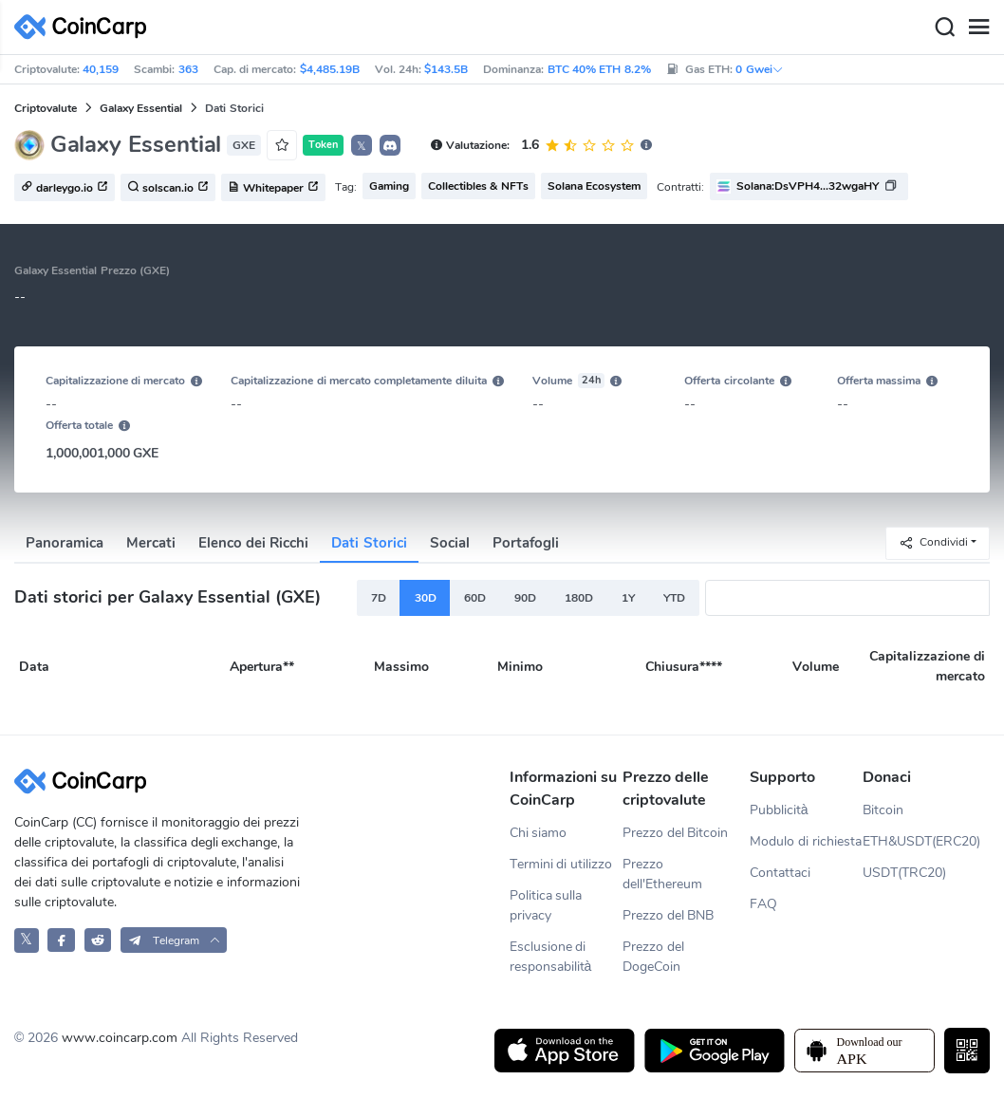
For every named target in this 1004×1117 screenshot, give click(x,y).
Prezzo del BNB (669, 915)
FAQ (763, 904)
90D (525, 597)
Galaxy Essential (141, 108)
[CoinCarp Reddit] (98, 940)
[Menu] (978, 27)
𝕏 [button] (361, 146)
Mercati (151, 542)
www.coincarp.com (119, 1038)
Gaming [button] (389, 186)
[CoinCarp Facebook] (61, 940)
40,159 (101, 69)
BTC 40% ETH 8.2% (599, 69)
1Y (628, 597)
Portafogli (526, 542)
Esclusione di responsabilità (551, 957)
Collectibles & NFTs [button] (478, 186)
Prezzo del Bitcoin (676, 833)
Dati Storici (368, 542)
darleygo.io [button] (64, 187)
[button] (390, 145)
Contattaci (780, 873)
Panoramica (64, 542)
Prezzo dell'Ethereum (662, 874)
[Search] (944, 27)
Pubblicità (779, 810)
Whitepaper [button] (273, 187)
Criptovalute (45, 108)
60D (475, 597)
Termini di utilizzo (561, 864)
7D (378, 597)
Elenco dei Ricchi (253, 542)
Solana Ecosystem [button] (594, 186)
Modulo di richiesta (806, 841)
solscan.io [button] (168, 187)
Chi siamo (538, 833)
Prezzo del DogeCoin (653, 957)
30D (426, 597)
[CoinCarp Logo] (85, 27)
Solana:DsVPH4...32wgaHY (807, 186)
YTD (674, 597)
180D (579, 597)
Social (450, 542)
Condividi (933, 542)
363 (188, 69)
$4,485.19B (330, 69)
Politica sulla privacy (546, 905)
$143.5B (446, 69)
